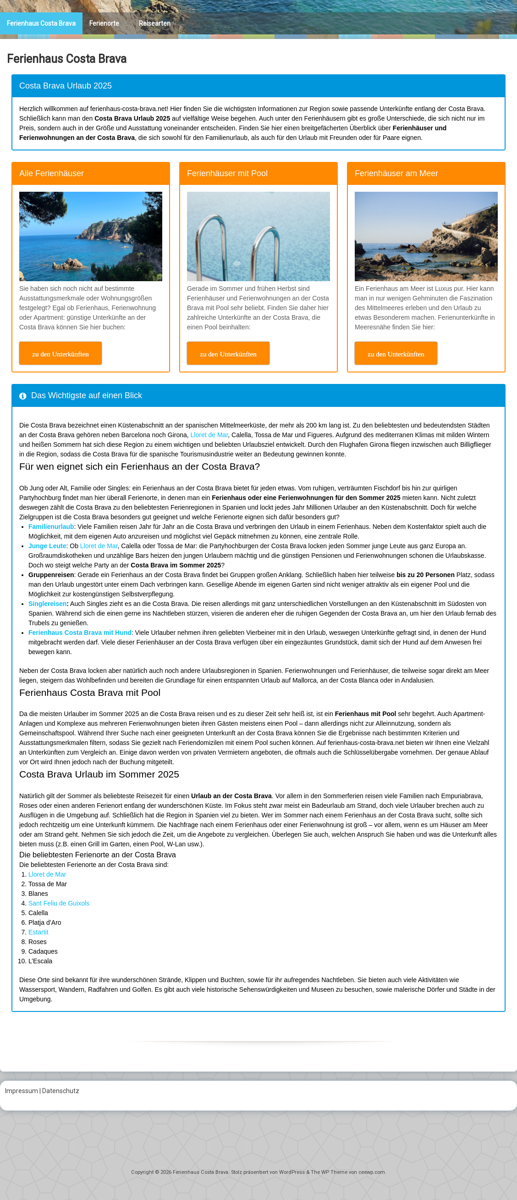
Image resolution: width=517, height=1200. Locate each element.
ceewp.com (371, 1172)
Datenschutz (60, 1090)
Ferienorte (104, 23)
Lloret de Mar (209, 435)
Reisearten (154, 23)
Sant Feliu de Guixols (58, 903)
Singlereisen (47, 603)
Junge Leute (47, 546)
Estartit (38, 932)
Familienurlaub (51, 526)
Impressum (21, 1090)
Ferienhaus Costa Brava (41, 23)
